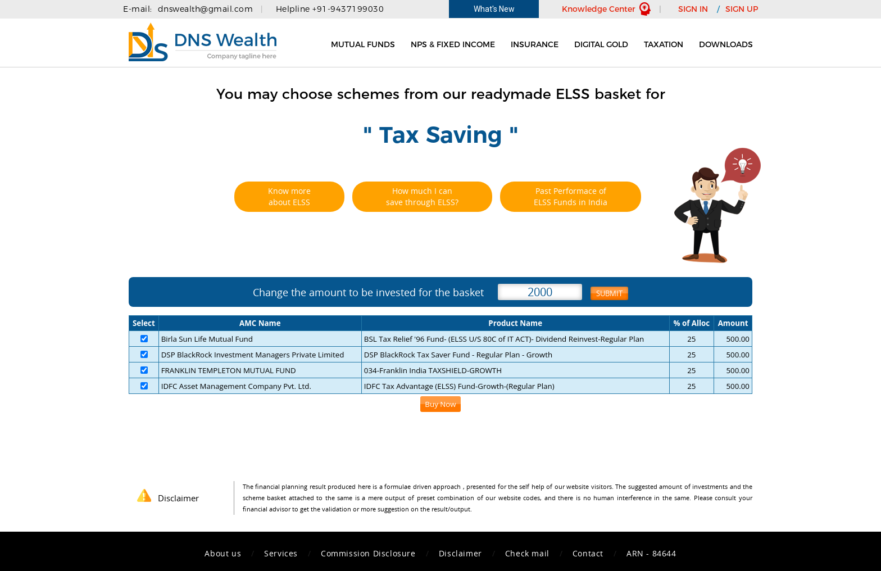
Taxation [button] (663, 44)
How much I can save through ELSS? (422, 196)
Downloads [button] (726, 44)
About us (223, 553)
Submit (609, 293)
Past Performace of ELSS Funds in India (570, 196)
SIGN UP (741, 9)
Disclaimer (460, 553)
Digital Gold (601, 44)
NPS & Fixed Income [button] (453, 44)
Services (281, 553)
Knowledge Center (598, 9)
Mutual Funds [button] (363, 44)
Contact (588, 553)
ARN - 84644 (651, 553)
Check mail (527, 553)
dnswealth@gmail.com (205, 9)
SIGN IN (693, 9)
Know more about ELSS (289, 196)
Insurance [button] (534, 44)
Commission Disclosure (368, 553)
